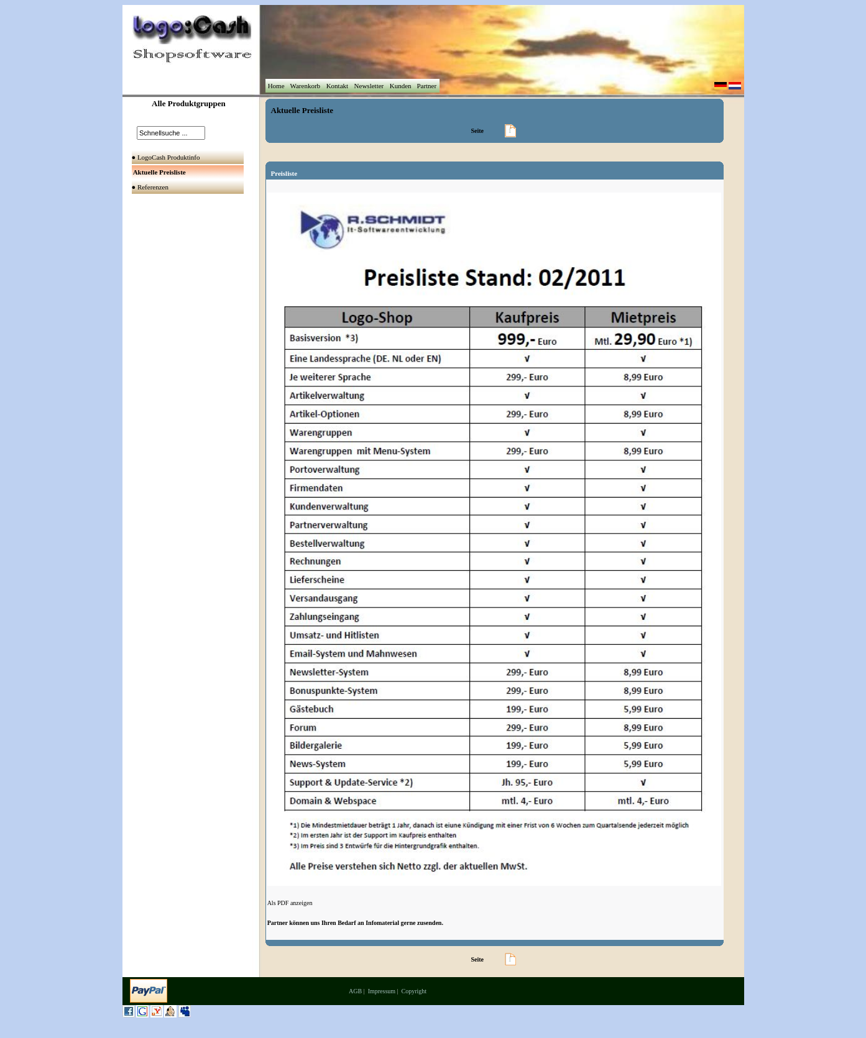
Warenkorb (305, 85)
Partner (426, 85)
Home (276, 85)
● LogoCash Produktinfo (167, 157)
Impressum (381, 991)
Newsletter (368, 85)
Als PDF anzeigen (290, 902)
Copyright (414, 991)
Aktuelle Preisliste (302, 110)
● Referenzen (151, 187)
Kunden (400, 85)
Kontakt (337, 85)
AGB (355, 991)
